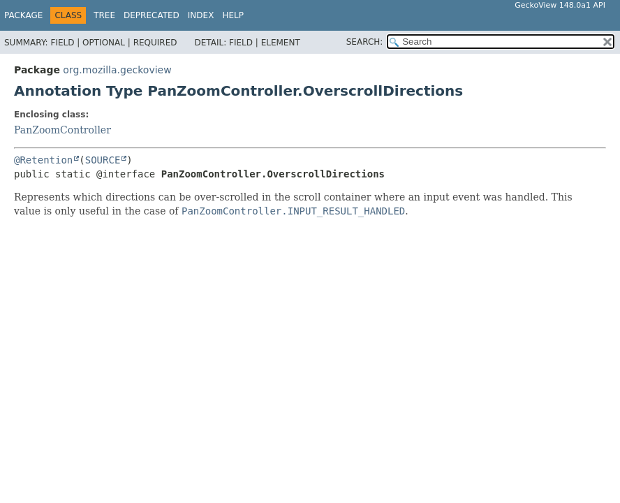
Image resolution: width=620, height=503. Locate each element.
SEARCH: (364, 42)
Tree (104, 15)
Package (23, 15)
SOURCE (103, 160)
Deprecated (151, 15)
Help (233, 15)
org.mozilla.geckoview (117, 69)
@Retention (43, 160)
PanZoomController (62, 130)
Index (201, 15)
